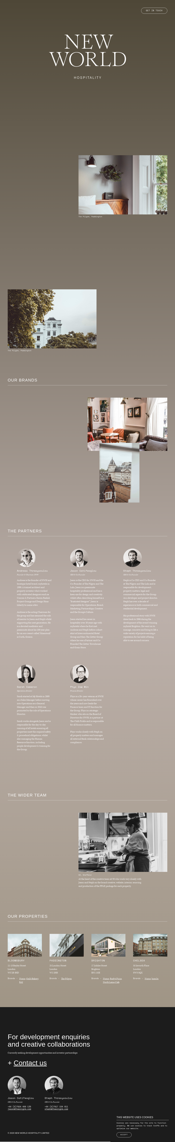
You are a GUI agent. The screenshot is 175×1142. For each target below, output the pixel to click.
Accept (124, 1135)
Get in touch (154, 11)
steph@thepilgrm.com (56, 1109)
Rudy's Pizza (116, 979)
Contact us (30, 1063)
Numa (22, 979)
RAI (21, 982)
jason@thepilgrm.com (19, 1109)
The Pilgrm (66, 979)
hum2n (155, 979)
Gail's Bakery (32, 979)
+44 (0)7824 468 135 (19, 1107)
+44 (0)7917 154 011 (56, 1107)
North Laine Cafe (111, 982)
